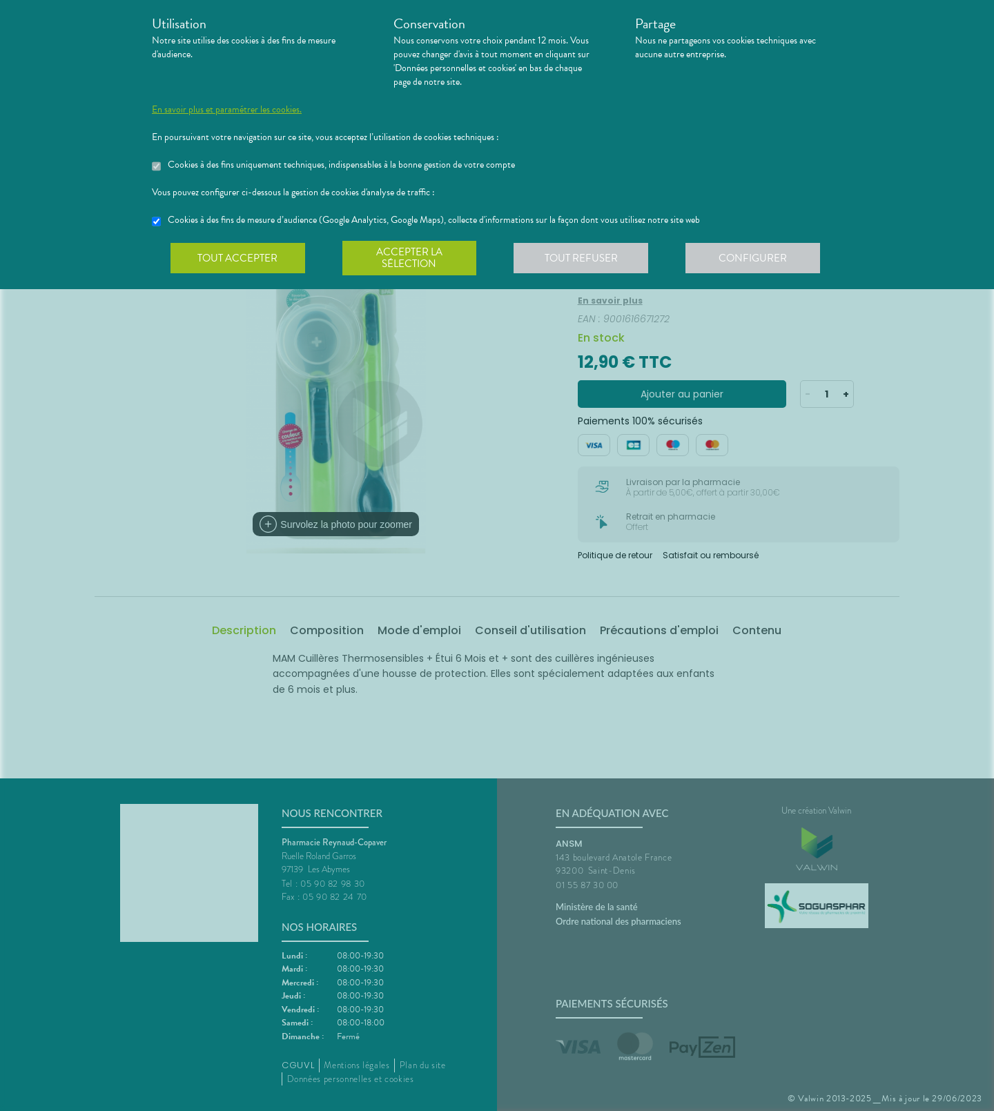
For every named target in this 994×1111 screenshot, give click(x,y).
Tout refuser (584, 258)
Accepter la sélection (411, 258)
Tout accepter (238, 258)
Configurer (756, 258)
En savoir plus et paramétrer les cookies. (227, 110)
